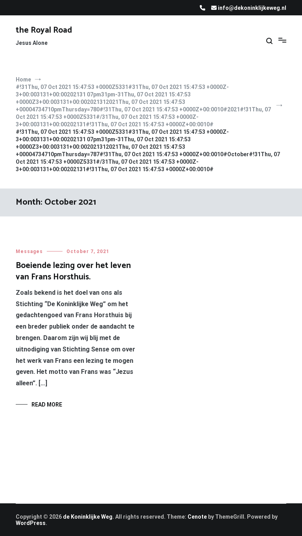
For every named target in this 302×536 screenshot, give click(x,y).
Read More (46, 404)
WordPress (31, 523)
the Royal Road (44, 30)
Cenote (197, 517)
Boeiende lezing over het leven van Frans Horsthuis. (73, 271)
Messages (29, 251)
